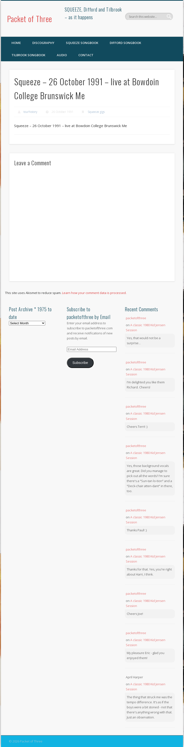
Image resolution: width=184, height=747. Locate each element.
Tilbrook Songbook (28, 55)
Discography (43, 43)
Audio (62, 55)
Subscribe (80, 363)
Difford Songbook (125, 43)
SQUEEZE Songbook (82, 43)
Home (16, 43)
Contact (85, 55)
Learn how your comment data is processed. (94, 293)
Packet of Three (29, 18)
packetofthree (136, 318)
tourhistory (30, 112)
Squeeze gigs (96, 112)
